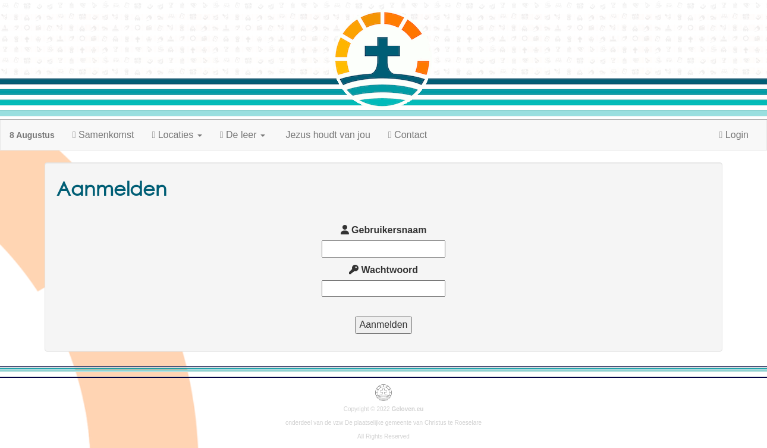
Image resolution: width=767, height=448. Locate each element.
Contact (407, 135)
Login (734, 135)
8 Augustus (32, 135)
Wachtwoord (383, 270)
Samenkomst (103, 135)
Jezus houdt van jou (326, 135)
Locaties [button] (177, 135)
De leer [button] (242, 135)
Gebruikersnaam (384, 230)
